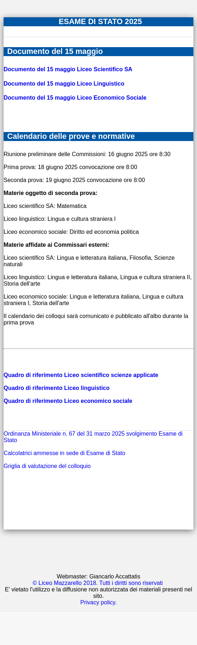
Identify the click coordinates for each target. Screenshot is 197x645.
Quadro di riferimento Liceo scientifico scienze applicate (81, 375)
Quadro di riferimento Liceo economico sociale (68, 401)
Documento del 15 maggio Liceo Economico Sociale (75, 98)
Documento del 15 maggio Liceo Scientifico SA (68, 69)
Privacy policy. (98, 602)
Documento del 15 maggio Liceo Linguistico (64, 84)
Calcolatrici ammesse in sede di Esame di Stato (64, 453)
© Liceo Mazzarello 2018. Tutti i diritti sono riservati (98, 583)
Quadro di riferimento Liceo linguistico (56, 388)
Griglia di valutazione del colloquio (47, 466)
